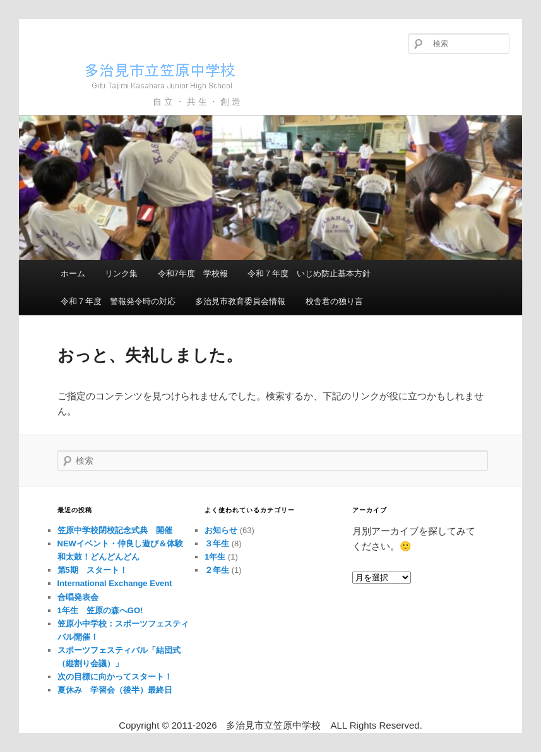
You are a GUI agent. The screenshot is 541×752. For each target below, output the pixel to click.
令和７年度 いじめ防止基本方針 (309, 273)
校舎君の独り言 (334, 301)
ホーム (73, 273)
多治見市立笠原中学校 (142, 75)
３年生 (217, 543)
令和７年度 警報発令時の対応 (118, 301)
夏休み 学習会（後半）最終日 (114, 690)
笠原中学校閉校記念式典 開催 (114, 530)
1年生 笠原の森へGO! (100, 610)
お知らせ (221, 530)
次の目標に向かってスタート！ (119, 676)
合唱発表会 (77, 597)
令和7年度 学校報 (193, 273)
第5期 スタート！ (92, 570)
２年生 (217, 570)
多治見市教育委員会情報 (240, 301)
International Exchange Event (114, 583)
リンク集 (121, 273)
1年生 (215, 556)
